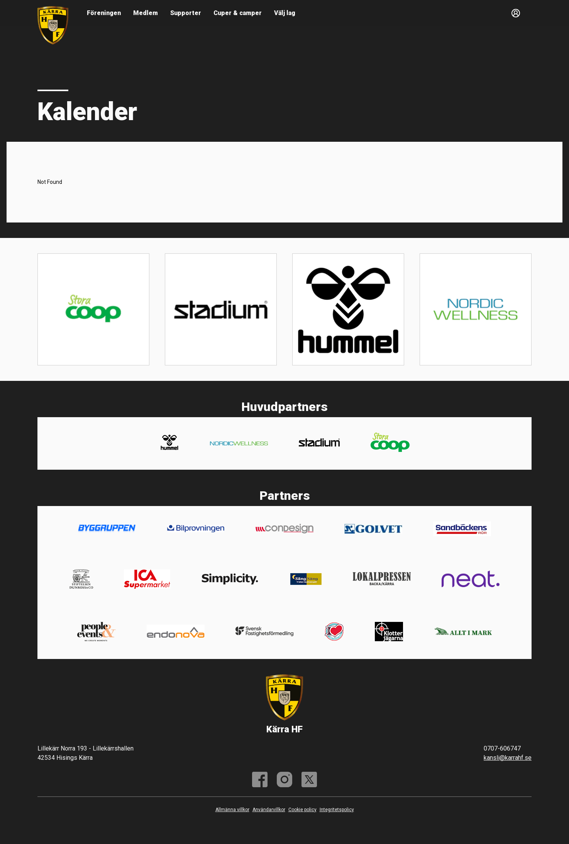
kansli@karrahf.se (508, 757)
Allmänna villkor (232, 809)
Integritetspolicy (337, 809)
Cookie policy (302, 809)
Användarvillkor (268, 809)
